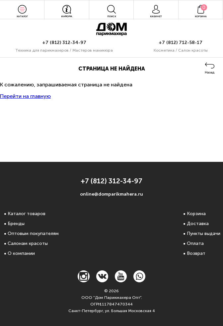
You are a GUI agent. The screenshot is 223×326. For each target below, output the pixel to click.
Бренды (16, 223)
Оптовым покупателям (33, 233)
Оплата (195, 243)
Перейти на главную (25, 96)
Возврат (196, 253)
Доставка (198, 223)
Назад (209, 72)
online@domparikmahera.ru (111, 194)
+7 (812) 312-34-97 (64, 42)
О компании (21, 253)
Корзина (196, 213)
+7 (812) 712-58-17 (180, 42)
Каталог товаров (26, 213)
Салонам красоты (28, 243)
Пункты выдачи (203, 233)
